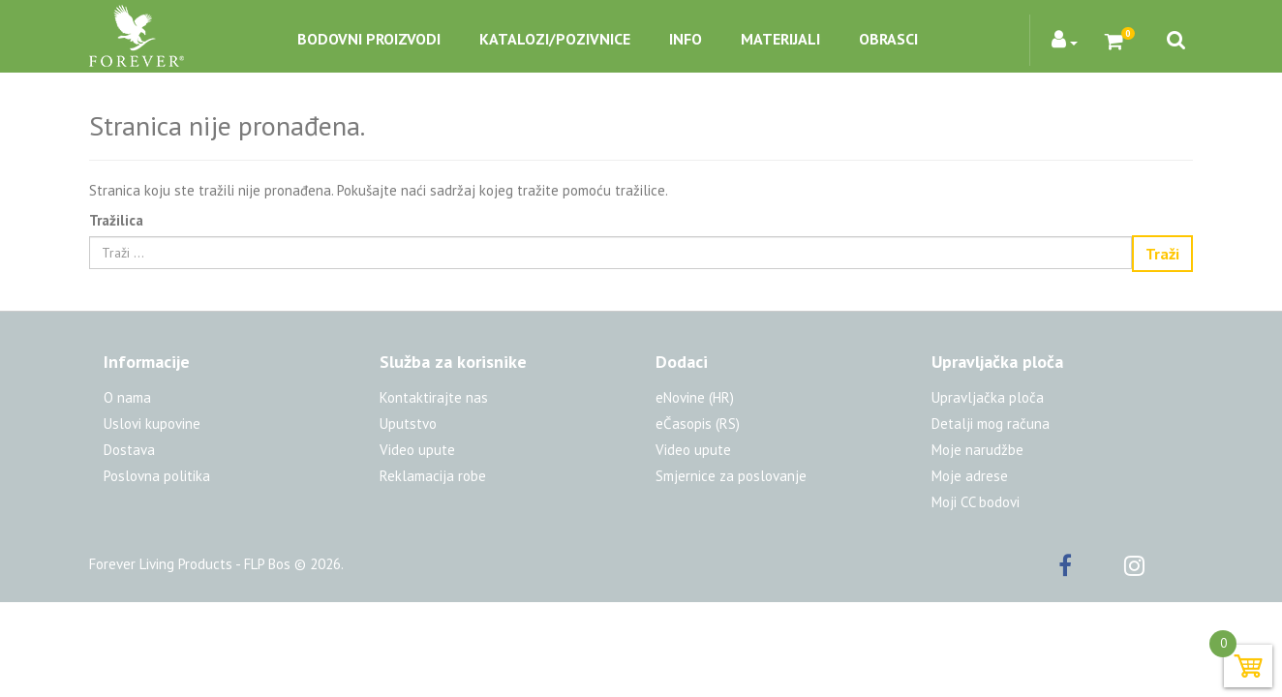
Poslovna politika (157, 476)
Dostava (129, 449)
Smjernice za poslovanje (731, 476)
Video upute (417, 449)
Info (685, 38)
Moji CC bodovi (975, 502)
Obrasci (888, 38)
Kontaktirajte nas (434, 397)
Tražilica (116, 220)
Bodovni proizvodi (369, 38)
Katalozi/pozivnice (554, 38)
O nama (127, 397)
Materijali (780, 38)
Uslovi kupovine (152, 423)
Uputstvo (408, 423)
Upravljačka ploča (987, 397)
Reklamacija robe (433, 476)
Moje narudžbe (977, 449)
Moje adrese (969, 476)
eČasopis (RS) (698, 423)
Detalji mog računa (990, 423)
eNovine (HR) (695, 397)
